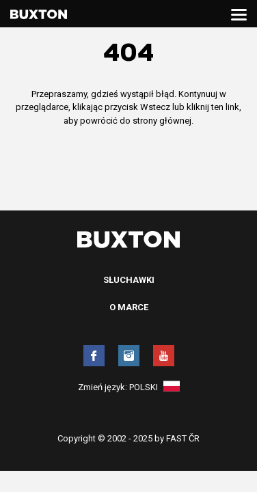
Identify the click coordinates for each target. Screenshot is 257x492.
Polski (154, 387)
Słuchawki (128, 280)
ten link (225, 107)
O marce (128, 307)
